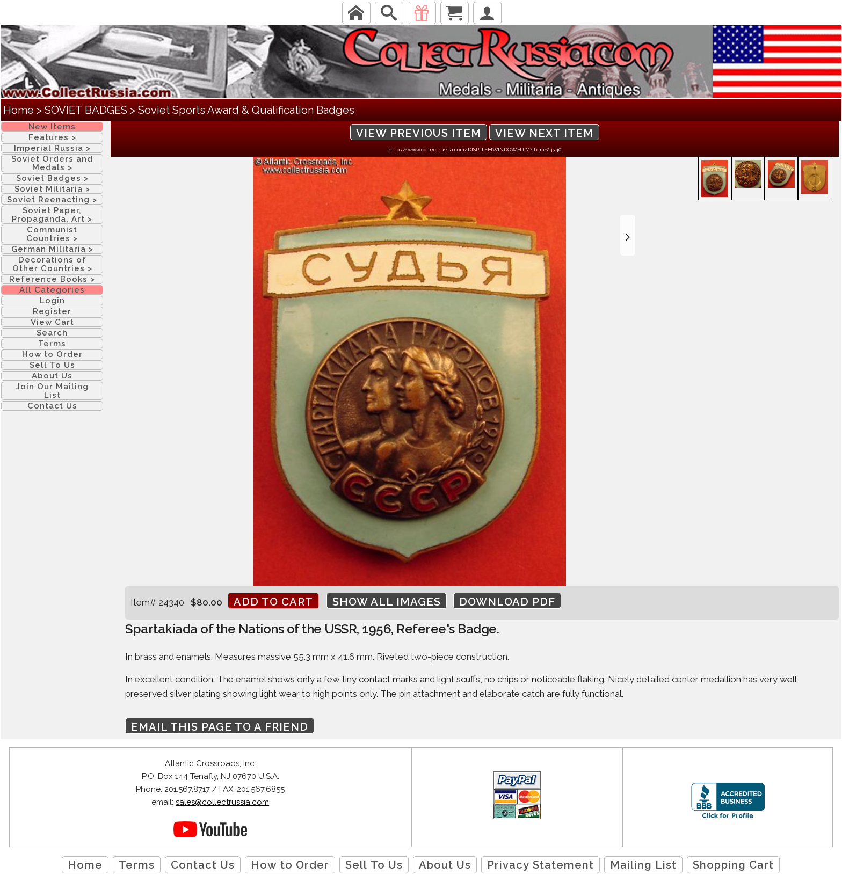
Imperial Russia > (52, 148)
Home (18, 110)
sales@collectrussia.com (222, 802)
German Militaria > (52, 249)
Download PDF (507, 601)
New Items (52, 127)
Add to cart (273, 601)
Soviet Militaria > (52, 189)
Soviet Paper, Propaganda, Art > (52, 215)
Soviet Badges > (52, 178)
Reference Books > (52, 279)
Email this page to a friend (219, 726)
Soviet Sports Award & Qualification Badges (246, 110)
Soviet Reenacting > (52, 200)
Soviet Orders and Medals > (52, 163)
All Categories (52, 290)
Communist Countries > (52, 234)
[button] (627, 235)
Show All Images (386, 601)
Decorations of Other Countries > (52, 264)
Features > (52, 137)
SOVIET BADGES (86, 110)
